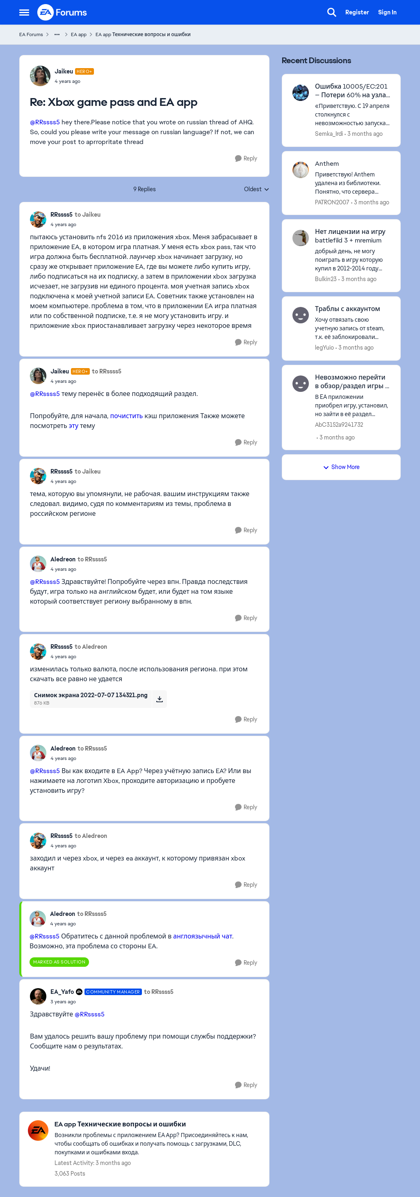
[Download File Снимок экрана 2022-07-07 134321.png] (159, 698)
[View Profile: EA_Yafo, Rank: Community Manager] (38, 996)
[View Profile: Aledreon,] (38, 564)
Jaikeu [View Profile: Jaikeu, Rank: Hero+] (64, 71)
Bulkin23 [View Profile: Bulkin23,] (326, 279)
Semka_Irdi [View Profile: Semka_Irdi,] (329, 133)
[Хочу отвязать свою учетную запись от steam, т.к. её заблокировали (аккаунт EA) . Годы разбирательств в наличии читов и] (352, 328)
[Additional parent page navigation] (57, 34)
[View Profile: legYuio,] (300, 315)
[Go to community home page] (62, 12)
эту (73, 425)
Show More (341, 467)
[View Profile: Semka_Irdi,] (300, 93)
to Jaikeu (87, 214)
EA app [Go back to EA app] (79, 34)
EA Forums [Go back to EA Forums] (31, 34)
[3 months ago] (364, 134)
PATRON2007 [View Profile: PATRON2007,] (332, 202)
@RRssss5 (45, 122)
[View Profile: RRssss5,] (38, 219)
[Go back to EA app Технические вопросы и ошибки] (158, 1124)
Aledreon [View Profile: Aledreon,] (62, 559)
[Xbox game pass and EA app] (74, 81)
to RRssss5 (106, 371)
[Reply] (246, 158)
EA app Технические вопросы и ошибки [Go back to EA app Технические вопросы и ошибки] (143, 34)
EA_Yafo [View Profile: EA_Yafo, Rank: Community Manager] (62, 992)
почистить (126, 416)
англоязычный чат (202, 936)
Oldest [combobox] (256, 189)
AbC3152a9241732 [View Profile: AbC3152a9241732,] (339, 424)
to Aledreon (91, 646)
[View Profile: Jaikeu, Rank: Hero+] (40, 76)
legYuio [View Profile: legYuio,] (324, 347)
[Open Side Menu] (24, 12)
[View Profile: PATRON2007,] (300, 170)
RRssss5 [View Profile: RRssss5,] (61, 214)
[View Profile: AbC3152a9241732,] (300, 383)
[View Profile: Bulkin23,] (300, 238)
